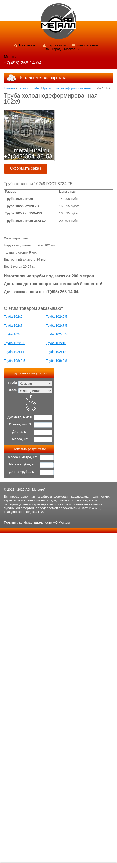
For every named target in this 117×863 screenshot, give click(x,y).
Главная (9, 88)
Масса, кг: (20, 439)
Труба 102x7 (13, 325)
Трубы (35, 88)
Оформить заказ (25, 168)
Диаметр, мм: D (19, 417)
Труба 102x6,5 (56, 316)
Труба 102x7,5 (56, 325)
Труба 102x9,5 (14, 343)
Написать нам (87, 45)
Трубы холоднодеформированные (67, 88)
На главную (28, 45)
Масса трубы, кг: (22, 464)
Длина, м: (20, 432)
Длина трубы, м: (22, 472)
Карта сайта (57, 45)
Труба (12, 383)
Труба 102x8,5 (56, 334)
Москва (69, 49)
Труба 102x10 (56, 343)
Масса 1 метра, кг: (22, 457)
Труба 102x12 (56, 352)
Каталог (23, 88)
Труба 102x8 (13, 334)
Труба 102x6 (13, 316)
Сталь (12, 390)
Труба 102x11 (14, 352)
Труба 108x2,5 (14, 361)
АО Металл (61, 522)
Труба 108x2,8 (56, 361)
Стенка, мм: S (20, 424)
